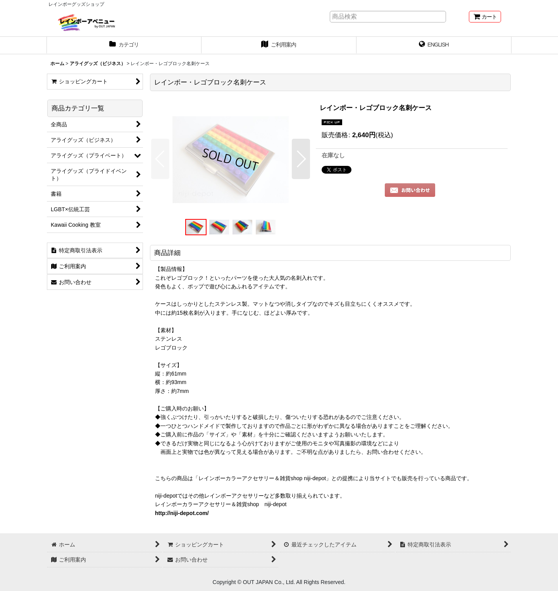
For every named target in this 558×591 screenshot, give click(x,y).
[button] (160, 159)
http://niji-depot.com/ (182, 513)
